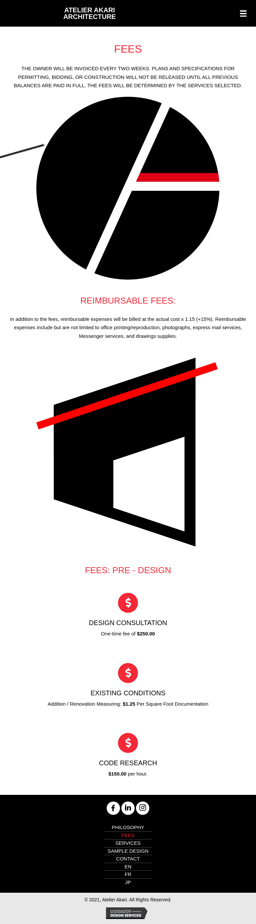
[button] (113, 808)
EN (128, 866)
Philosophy (128, 827)
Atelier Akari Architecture (89, 13)
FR (128, 874)
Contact (128, 858)
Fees (127, 835)
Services (128, 843)
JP (128, 882)
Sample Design (128, 851)
